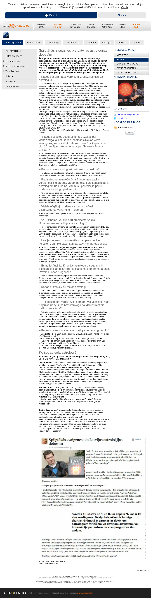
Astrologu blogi (13, 42)
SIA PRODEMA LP (67, 582)
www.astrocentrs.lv (85, 593)
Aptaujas (106, 42)
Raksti (120, 59)
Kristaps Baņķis (88, 581)
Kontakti (137, 42)
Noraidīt (122, 15)
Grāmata (91, 42)
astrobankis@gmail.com (128, 114)
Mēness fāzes (73, 42)
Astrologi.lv (108, 581)
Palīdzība (93, 576)
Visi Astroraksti (13, 50)
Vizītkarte (122, 55)
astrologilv (122, 118)
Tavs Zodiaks (12, 71)
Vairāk (124, 7)
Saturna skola (12, 61)
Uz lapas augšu (143, 570)
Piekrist (51, 15)
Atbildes (122, 42)
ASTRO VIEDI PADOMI (127, 72)
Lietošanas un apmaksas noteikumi (74, 576)
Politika (9, 76)
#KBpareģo (53, 42)
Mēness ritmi (12, 86)
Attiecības (10, 81)
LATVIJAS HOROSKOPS (127, 64)
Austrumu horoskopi (15, 66)
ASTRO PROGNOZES (126, 68)
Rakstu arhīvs (34, 42)
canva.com (102, 582)
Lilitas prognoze (13, 56)
